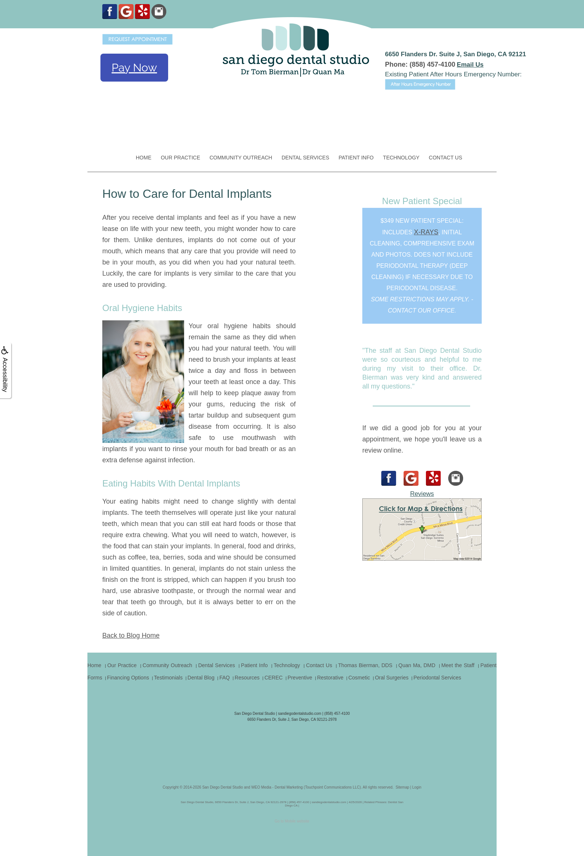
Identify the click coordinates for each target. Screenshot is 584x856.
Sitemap (402, 787)
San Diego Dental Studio (222, 787)
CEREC (273, 678)
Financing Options (128, 678)
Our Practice (180, 158)
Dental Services (305, 158)
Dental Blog (200, 678)
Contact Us (445, 158)
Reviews (422, 493)
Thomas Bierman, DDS (365, 665)
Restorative (330, 678)
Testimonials (168, 678)
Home (143, 158)
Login (416, 787)
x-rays (426, 232)
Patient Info (355, 158)
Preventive (300, 678)
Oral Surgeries (391, 678)
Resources (247, 678)
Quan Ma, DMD (416, 665)
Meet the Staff (457, 665)
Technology (401, 158)
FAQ (224, 678)
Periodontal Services (437, 678)
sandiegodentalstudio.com (299, 713)
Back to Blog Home (131, 635)
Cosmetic (359, 678)
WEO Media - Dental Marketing (276, 787)
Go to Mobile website (292, 821)
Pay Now (134, 67)
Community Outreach (240, 158)
